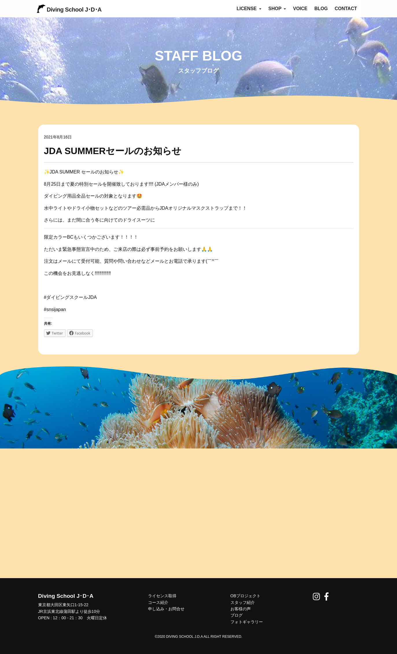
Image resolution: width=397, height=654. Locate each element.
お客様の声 (240, 608)
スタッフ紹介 (242, 602)
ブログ (236, 615)
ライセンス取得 (162, 595)
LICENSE (249, 8)
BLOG (321, 8)
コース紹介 (158, 602)
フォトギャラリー (246, 622)
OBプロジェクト (245, 595)
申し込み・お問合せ (166, 608)
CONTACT (346, 8)
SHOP (277, 8)
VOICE (300, 8)
